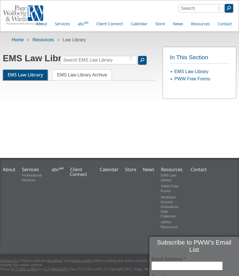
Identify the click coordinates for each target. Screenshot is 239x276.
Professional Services (32, 177)
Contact (225, 23)
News (178, 23)
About (41, 23)
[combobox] (201, 8)
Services (62, 23)
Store (160, 23)
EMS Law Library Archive (82, 75)
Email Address (168, 259)
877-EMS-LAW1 (24, 269)
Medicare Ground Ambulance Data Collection (169, 206)
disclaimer (55, 261)
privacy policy (81, 261)
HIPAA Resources (169, 224)
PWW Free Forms (192, 78)
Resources (200, 23)
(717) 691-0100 (54, 269)
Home (18, 39)
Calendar (139, 23)
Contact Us (9, 261)
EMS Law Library (28, 75)
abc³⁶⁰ (83, 23)
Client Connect (109, 23)
